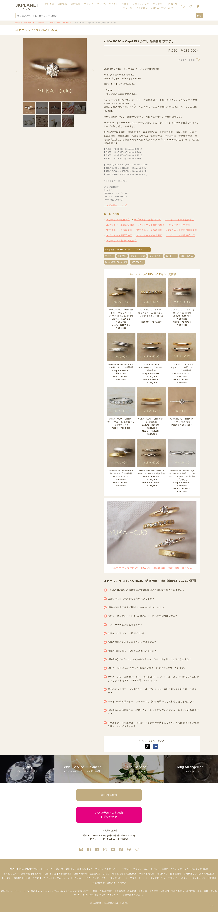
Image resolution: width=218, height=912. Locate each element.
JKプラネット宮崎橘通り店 (180, 235)
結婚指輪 (81, 869)
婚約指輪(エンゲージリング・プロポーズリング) (127, 250)
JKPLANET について (162, 8)
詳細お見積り (109, 794)
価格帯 (165, 869)
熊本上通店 (175, 873)
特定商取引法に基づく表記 (26, 878)
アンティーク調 (138, 256)
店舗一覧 (173, 4)
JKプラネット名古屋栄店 (119, 230)
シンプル (122, 256)
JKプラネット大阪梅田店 (149, 230)
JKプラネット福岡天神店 (119, 235)
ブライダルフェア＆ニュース (56, 878)
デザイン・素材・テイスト (146, 869)
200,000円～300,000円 (116, 262)
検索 (199, 15)
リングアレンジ (157, 878)
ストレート (171, 256)
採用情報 (212, 878)
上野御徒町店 (80, 873)
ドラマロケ (77, 878)
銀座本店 (36, 873)
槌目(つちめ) (155, 256)
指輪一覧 (59, 869)
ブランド (126, 869)
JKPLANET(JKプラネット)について (34, 869)
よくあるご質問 (11, 873)
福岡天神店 (162, 873)
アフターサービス (139, 878)
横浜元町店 (95, 873)
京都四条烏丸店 (146, 873)
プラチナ (109, 256)
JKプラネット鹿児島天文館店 (121, 240)
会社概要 (6, 878)
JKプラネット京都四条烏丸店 (181, 230)
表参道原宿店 (65, 873)
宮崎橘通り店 (190, 873)
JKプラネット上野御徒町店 (120, 225)
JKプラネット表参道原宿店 (179, 219)
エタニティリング (97, 869)
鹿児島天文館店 (207, 873)
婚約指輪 (70, 869)
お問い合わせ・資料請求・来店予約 (109, 883)
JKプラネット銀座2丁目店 (147, 219)
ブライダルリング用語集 (196, 869)
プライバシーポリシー (179, 878)
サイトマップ (198, 878)
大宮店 (106, 873)
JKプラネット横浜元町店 (151, 225)
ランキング (176, 869)
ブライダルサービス (118, 878)
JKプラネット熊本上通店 (149, 235)
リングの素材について (115, 205)
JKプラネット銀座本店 (118, 219)
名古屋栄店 (117, 873)
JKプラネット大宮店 (179, 225)
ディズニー (113, 869)
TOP (12, 869)
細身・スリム (187, 256)
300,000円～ (137, 262)
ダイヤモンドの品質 (95, 878)
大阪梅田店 (131, 873)
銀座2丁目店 (50, 873)
